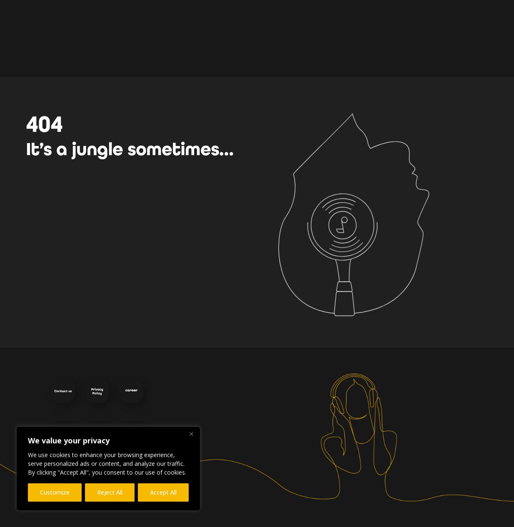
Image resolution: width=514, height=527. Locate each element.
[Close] (191, 434)
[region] (108, 468)
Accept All (163, 492)
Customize (55, 492)
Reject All (109, 492)
